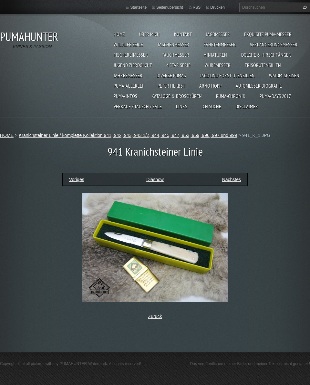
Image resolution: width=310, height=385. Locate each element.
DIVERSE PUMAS (171, 75)
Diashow (155, 179)
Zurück (155, 316)
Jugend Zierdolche (133, 65)
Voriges (76, 179)
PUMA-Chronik (230, 96)
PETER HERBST (171, 85)
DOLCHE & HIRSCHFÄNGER (266, 55)
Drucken (217, 7)
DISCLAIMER (246, 106)
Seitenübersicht (169, 7)
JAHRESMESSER (128, 75)
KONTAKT (183, 34)
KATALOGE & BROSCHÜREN (176, 96)
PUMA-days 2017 (275, 96)
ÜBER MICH (149, 34)
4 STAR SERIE (178, 65)
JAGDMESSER (218, 34)
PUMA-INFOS (125, 96)
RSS (197, 7)
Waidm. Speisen (284, 75)
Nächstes (231, 179)
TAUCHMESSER (175, 55)
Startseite (138, 7)
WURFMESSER (218, 65)
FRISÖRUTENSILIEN (263, 65)
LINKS (181, 106)
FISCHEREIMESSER (131, 55)
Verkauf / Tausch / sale (138, 106)
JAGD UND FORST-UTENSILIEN (227, 75)
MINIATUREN (215, 55)
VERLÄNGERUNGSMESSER (273, 44)
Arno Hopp (210, 85)
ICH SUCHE (211, 106)
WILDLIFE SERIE (128, 44)
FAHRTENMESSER (219, 44)
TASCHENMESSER (173, 44)
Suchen (304, 7)
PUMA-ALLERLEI (128, 85)
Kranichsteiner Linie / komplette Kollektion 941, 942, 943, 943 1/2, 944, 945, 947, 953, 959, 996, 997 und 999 (128, 135)
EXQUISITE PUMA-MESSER (268, 34)
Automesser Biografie (259, 85)
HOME (119, 34)
